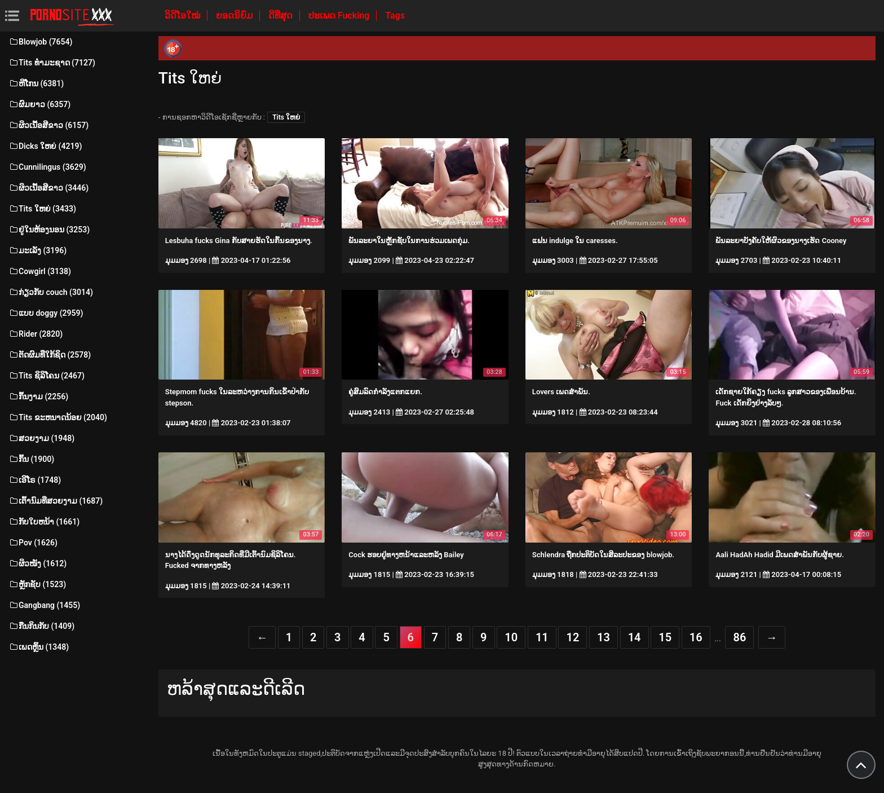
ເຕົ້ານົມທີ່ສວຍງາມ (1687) (55, 500)
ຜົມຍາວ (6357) (39, 104)
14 (634, 637)
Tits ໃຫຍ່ (286, 117)
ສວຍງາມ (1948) (41, 438)
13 (603, 637)
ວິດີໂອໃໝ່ (183, 15)
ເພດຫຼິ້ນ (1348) (38, 646)
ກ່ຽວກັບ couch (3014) (50, 292)
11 (542, 637)
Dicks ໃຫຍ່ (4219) (45, 146)
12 (572, 637)
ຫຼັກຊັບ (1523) (37, 584)
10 (511, 637)
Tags (395, 15)
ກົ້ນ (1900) (31, 459)
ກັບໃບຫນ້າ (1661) (43, 521)
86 (739, 637)
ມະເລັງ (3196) (37, 250)
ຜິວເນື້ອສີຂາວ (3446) (48, 187)
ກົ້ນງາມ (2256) (38, 396)
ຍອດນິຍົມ (235, 15)
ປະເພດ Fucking (340, 15)
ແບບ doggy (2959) (45, 313)
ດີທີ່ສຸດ (281, 15)
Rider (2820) (35, 333)
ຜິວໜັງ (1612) (37, 563)
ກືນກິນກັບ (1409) (41, 626)
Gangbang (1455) (44, 605)
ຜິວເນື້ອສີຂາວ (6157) (48, 125)
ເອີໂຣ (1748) (34, 479)
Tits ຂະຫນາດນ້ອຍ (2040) (57, 417)
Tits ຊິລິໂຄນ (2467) (46, 375)
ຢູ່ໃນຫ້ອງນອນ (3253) (49, 229)
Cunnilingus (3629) (47, 166)
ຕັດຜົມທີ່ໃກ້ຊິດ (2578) (49, 354)
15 (664, 637)
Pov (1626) (33, 542)
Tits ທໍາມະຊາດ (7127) (51, 62)
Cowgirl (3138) (39, 271)
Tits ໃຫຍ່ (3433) (42, 208)
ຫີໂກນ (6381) (36, 83)
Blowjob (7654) (40, 41)
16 (695, 637)
